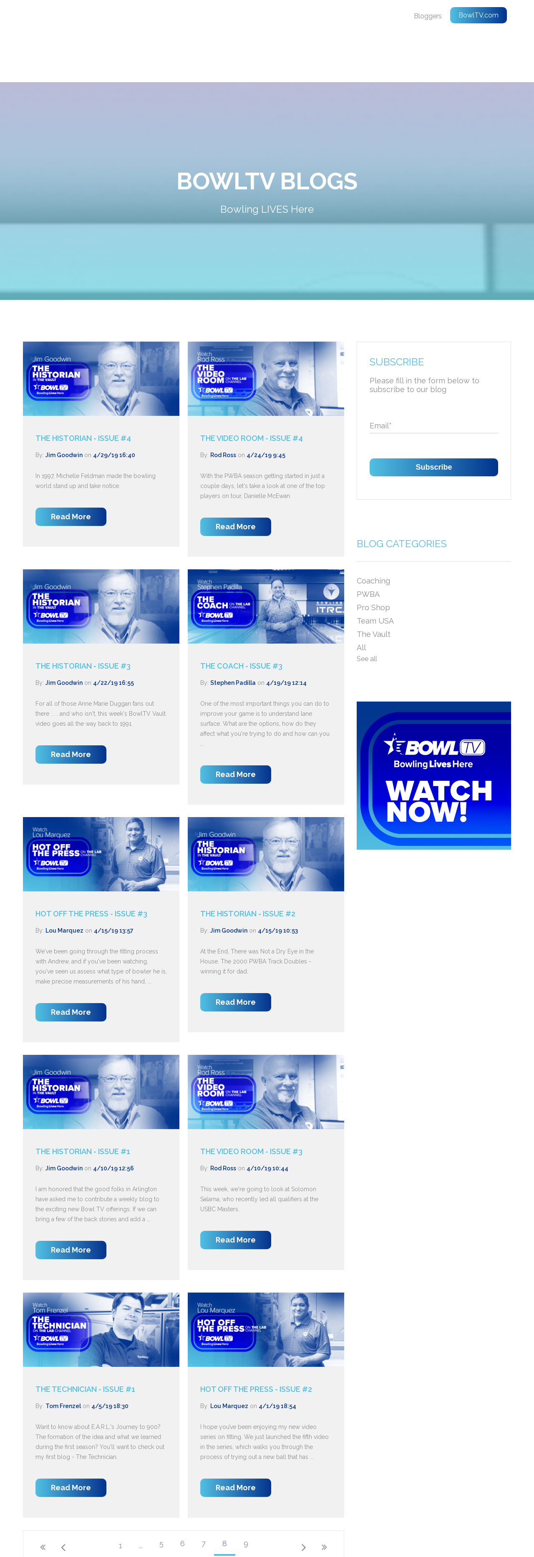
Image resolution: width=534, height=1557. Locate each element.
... (141, 1498)
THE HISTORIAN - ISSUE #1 (82, 1103)
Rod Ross (223, 407)
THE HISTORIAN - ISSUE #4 (83, 390)
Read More (71, 469)
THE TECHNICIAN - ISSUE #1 (85, 1341)
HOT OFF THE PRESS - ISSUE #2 (256, 1341)
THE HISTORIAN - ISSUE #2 (247, 866)
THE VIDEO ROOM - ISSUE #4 (251, 390)
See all (367, 611)
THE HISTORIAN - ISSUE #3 (83, 618)
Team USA (375, 573)
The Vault (373, 586)
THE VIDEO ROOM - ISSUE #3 (251, 1103)
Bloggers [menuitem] (428, 16)
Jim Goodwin (64, 407)
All (361, 600)
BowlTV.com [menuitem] (478, 15)
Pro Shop (373, 560)
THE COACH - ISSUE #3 (241, 618)
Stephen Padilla (233, 635)
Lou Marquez (64, 883)
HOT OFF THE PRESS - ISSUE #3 (91, 866)
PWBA (368, 546)
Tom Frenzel (63, 1358)
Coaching (373, 533)
